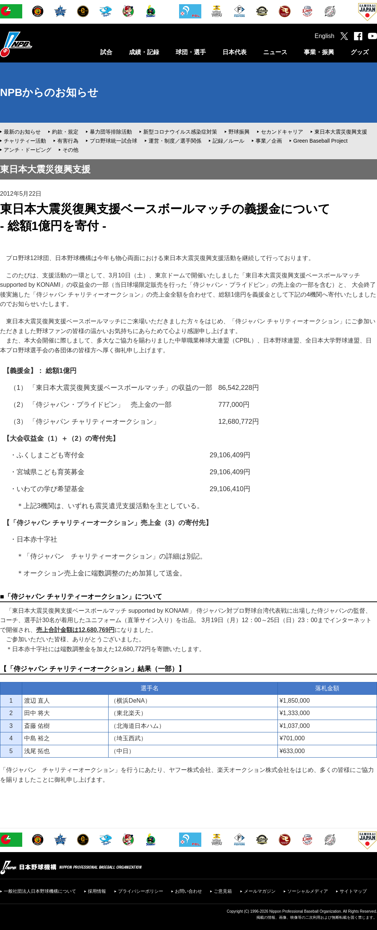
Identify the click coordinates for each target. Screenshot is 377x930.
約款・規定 (65, 132)
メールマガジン (260, 891)
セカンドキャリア (282, 132)
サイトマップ (353, 891)
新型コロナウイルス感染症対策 (180, 132)
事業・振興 (319, 52)
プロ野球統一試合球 (113, 141)
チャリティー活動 (25, 141)
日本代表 (234, 52)
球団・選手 (191, 52)
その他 (70, 150)
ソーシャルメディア (307, 891)
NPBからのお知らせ (49, 92)
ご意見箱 (223, 891)
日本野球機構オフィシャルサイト (35, 44)
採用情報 (97, 891)
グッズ (360, 52)
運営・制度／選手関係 (175, 141)
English (324, 36)
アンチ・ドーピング (27, 150)
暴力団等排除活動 (111, 132)
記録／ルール (228, 141)
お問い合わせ (188, 891)
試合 (106, 52)
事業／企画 (269, 141)
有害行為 (67, 141)
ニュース (275, 52)
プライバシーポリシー (140, 891)
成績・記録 (144, 52)
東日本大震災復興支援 (340, 132)
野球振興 (239, 132)
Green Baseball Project (320, 141)
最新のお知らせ (22, 132)
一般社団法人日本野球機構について (40, 891)
